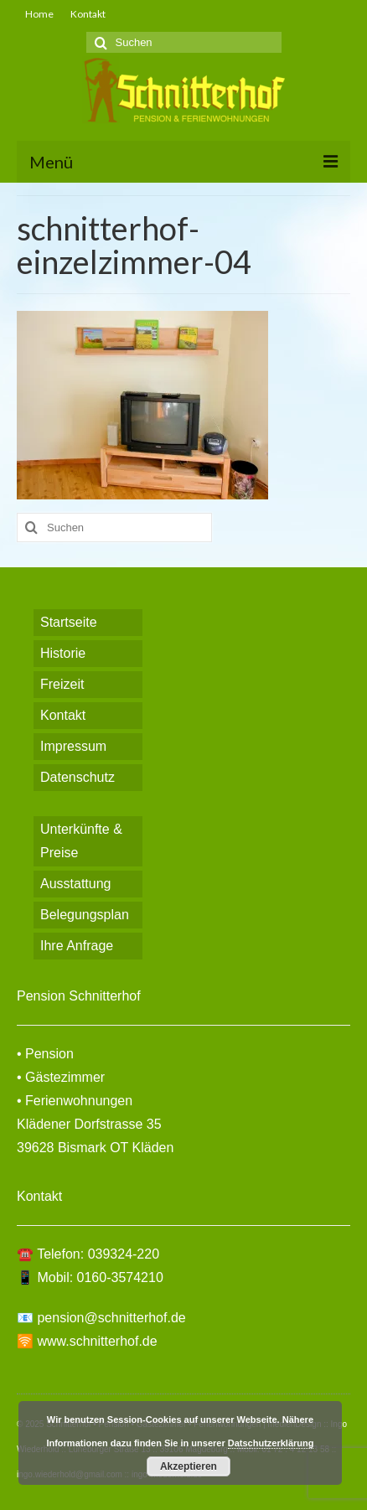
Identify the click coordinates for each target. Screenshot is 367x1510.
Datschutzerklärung (271, 1443)
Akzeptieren (188, 1466)
